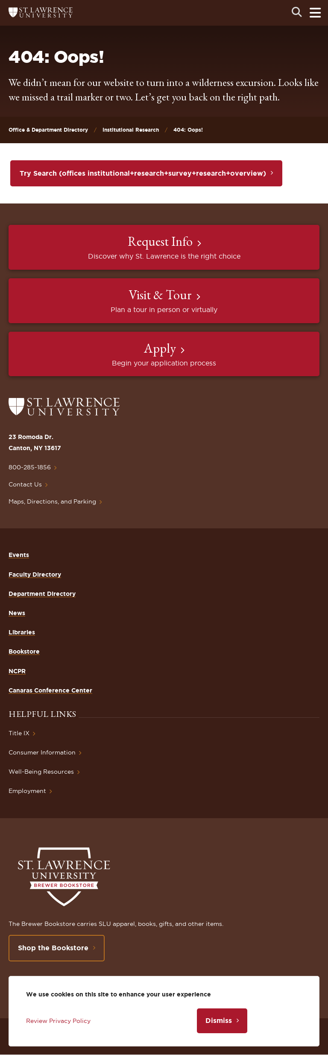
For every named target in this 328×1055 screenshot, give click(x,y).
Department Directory (42, 593)
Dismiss (218, 1020)
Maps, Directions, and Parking (52, 501)
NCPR (17, 671)
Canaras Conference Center (50, 690)
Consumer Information (42, 752)
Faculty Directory (35, 574)
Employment (27, 790)
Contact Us (25, 484)
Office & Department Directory (48, 130)
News (17, 613)
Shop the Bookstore (53, 948)
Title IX (19, 733)
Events (19, 554)
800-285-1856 (30, 467)
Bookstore (24, 651)
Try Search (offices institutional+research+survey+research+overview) (143, 173)
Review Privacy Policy (58, 1020)
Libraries (22, 632)
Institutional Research (130, 130)
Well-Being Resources (41, 771)
